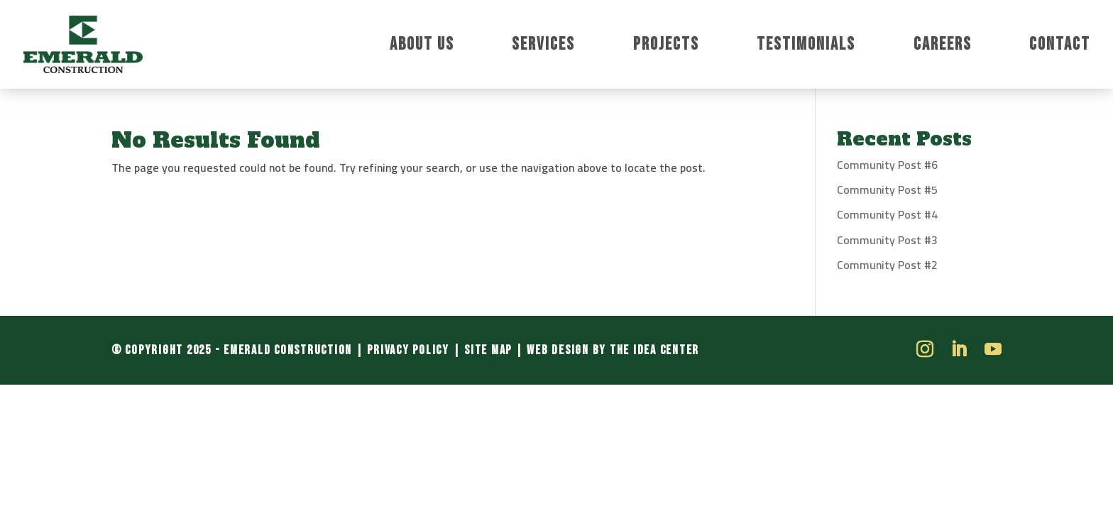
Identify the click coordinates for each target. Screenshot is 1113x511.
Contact (1059, 47)
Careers (943, 47)
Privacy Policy (408, 350)
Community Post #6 (887, 164)
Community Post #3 (887, 240)
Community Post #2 (887, 264)
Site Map (488, 350)
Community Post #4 (887, 214)
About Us (422, 47)
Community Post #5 (887, 189)
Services (543, 47)
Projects (666, 47)
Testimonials (806, 47)
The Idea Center (654, 350)
